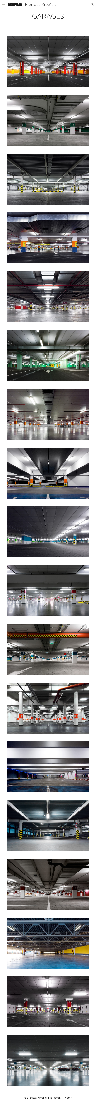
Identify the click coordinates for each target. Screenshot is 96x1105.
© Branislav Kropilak (35, 1097)
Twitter (67, 1097)
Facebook (55, 1097)
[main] (48, 16)
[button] (4, 4)
